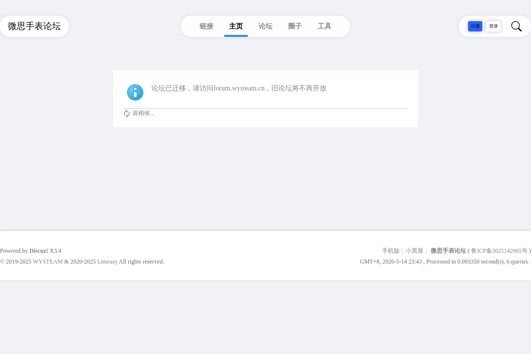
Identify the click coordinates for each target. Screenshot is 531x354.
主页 (236, 26)
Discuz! (39, 250)
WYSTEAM (48, 261)
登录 (493, 26)
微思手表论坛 (448, 250)
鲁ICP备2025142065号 (499, 250)
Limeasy (107, 261)
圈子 (295, 26)
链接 (206, 26)
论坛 (265, 26)
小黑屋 (414, 250)
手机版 (391, 250)
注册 (475, 26)
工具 (324, 26)
